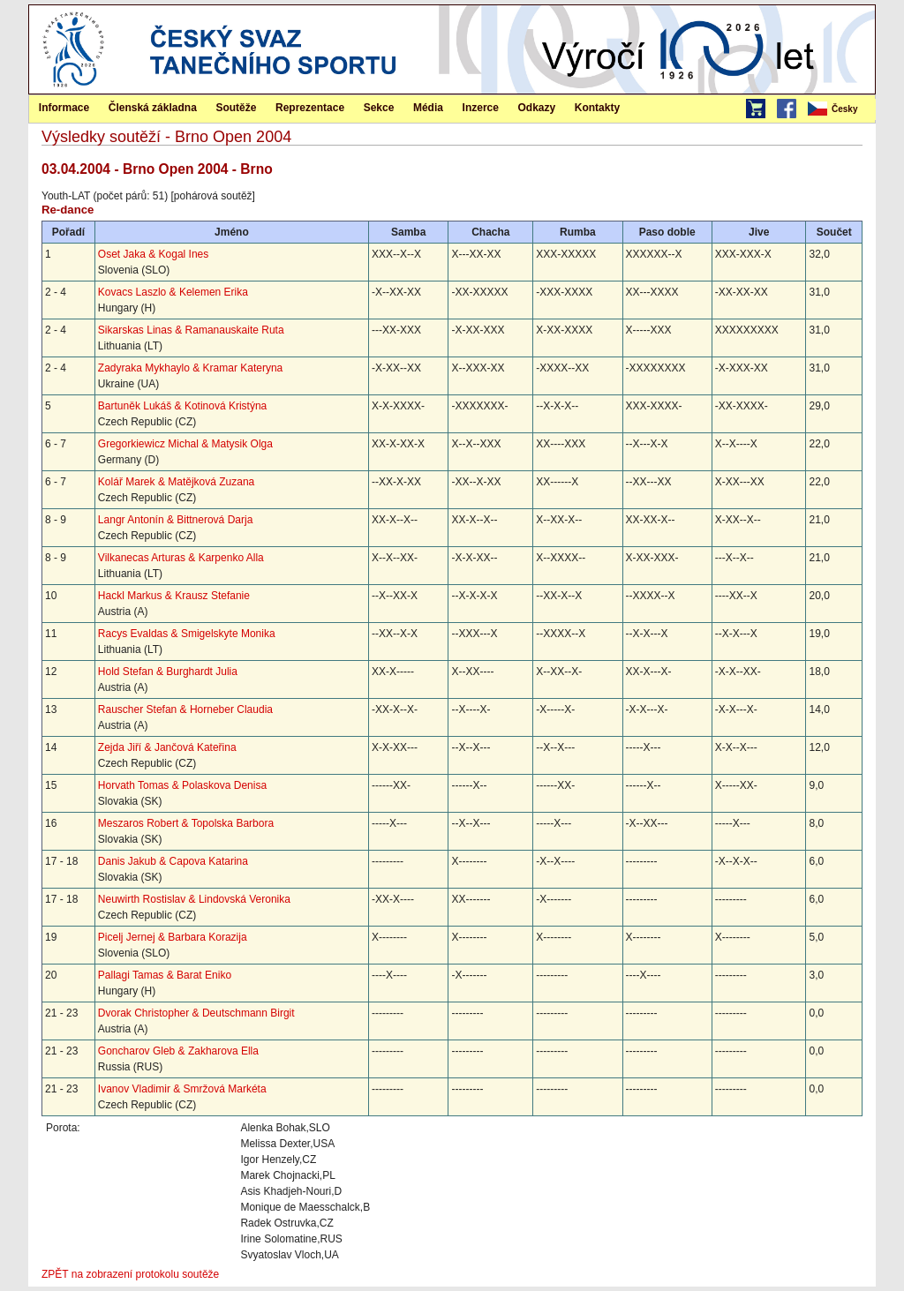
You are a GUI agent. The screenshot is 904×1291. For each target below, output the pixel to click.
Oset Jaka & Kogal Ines (153, 254)
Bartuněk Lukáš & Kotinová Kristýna (182, 406)
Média (428, 107)
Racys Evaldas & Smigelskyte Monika (186, 633)
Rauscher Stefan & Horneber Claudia (185, 709)
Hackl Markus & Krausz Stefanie (174, 595)
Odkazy (537, 107)
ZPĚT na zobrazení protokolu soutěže (130, 1274)
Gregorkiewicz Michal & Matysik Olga (185, 444)
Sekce (379, 107)
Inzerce (481, 107)
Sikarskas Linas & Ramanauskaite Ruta (191, 330)
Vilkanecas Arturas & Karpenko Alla (181, 558)
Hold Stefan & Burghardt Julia (167, 671)
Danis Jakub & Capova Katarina (173, 861)
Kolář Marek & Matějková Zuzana (176, 482)
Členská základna (153, 107)
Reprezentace (309, 107)
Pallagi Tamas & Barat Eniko (164, 975)
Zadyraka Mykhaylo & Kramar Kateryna (190, 368)
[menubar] (840, 109)
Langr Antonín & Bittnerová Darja (175, 520)
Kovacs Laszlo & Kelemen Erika (173, 292)
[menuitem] (840, 109)
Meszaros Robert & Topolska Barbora (186, 823)
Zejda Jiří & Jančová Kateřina (167, 747)
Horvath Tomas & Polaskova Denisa (182, 785)
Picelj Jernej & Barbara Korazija (172, 937)
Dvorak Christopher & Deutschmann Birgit (196, 1013)
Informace (64, 107)
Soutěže (235, 107)
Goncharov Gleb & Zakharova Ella (178, 1051)
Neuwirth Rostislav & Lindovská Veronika (194, 899)
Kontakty (597, 107)
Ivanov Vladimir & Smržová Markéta (182, 1089)
